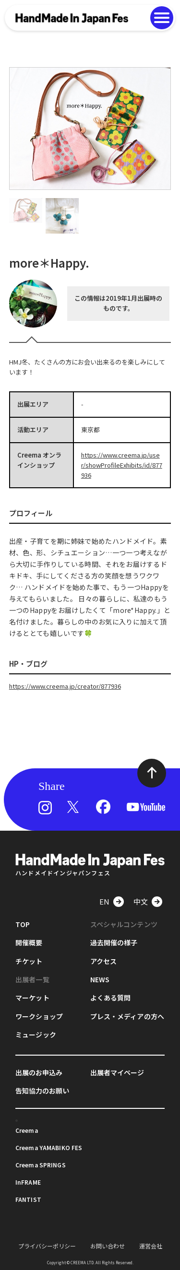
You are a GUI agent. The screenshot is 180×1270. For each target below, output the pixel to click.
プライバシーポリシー (47, 1246)
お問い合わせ (107, 1246)
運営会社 (150, 1246)
